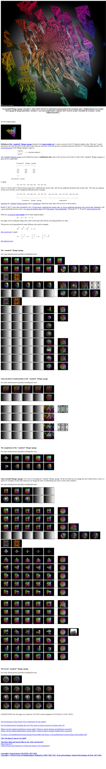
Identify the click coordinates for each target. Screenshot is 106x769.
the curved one (6, 240)
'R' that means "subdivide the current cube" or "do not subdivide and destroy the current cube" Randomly (66, 214)
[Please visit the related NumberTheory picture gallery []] (36, 739)
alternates (4, 210)
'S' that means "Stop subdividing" (56, 216)
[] (13, 747)
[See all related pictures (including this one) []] (32, 734)
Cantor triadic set (48, 144)
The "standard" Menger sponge (11, 158)
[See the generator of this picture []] (23, 730)
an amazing (16, 221)
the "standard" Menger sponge (21, 144)
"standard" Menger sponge (18, 210)
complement (36, 210)
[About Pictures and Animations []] (25, 754)
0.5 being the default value (33, 216)
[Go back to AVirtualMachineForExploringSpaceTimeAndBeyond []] (44, 743)
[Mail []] (6, 752)
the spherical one (6, 250)
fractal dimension (6, 148)
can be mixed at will (93, 216)
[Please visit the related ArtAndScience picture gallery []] (36, 738)
